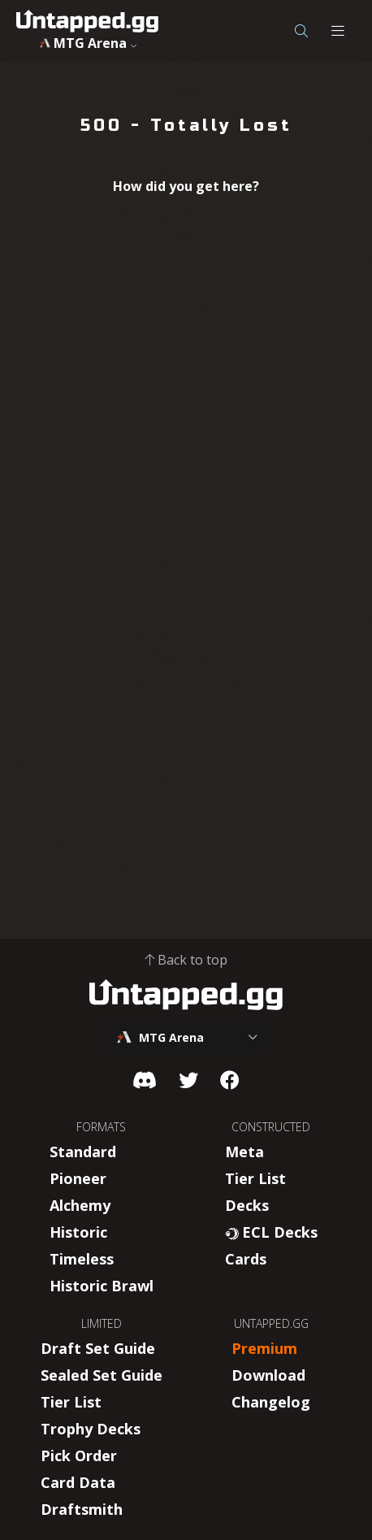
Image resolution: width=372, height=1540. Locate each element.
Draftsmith (82, 1509)
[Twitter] (188, 1079)
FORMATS (101, 1126)
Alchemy (80, 1205)
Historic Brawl (102, 1285)
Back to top (186, 960)
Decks (247, 1205)
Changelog (270, 1402)
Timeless (82, 1259)
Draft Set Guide (98, 1348)
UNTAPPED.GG (271, 1323)
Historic (78, 1232)
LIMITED (101, 1323)
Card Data (78, 1482)
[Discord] (145, 1079)
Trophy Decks (91, 1428)
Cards (245, 1259)
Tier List (255, 1178)
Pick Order (79, 1455)
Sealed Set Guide (101, 1375)
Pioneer (78, 1178)
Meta (244, 1151)
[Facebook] (229, 1079)
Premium (264, 1348)
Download (268, 1375)
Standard (83, 1151)
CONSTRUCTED (270, 1126)
